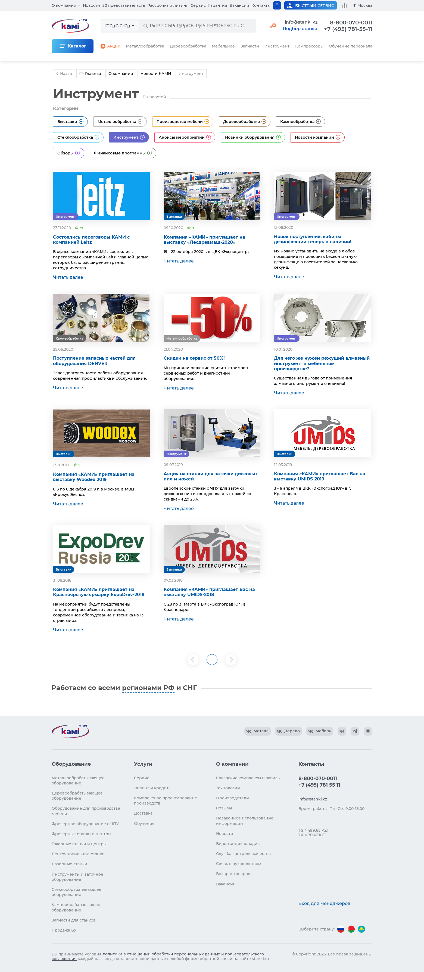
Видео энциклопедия (238, 843)
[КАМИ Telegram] (355, 731)
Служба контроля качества (243, 853)
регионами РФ (148, 688)
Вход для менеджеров (324, 903)
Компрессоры (309, 46)
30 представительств (123, 5)
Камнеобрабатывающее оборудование (76, 907)
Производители (232, 798)
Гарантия (217, 5)
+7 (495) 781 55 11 (319, 785)
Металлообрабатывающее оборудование (78, 780)
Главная (90, 73)
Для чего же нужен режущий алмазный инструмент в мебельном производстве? (322, 363)
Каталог (77, 46)
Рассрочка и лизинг (167, 5)
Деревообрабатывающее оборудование (77, 796)
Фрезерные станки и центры (81, 833)
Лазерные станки (69, 864)
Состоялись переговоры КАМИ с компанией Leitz (91, 240)
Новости (91, 5)
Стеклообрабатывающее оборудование (76, 892)
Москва (364, 5)
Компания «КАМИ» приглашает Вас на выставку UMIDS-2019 (319, 476)
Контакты (260, 5)
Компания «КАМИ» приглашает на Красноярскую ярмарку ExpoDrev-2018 (99, 592)
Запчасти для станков (74, 920)
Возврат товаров (233, 873)
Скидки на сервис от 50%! (194, 358)
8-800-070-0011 (351, 22)
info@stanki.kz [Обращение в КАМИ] (301, 22)
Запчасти (250, 46)
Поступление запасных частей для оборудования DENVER (94, 361)
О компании (64, 5)
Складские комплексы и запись (248, 777)
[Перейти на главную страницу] (70, 731)
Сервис (198, 5)
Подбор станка (300, 28)
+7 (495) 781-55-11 (348, 29)
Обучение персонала (350, 46)
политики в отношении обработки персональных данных (161, 954)
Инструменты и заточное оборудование (77, 877)
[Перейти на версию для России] (340, 929)
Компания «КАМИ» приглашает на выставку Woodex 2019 (94, 477)
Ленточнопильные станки (78, 853)
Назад (63, 73)
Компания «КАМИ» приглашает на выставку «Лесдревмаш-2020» (204, 240)
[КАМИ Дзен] (368, 731)
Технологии (228, 788)
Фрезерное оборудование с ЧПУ (85, 823)
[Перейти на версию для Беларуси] (351, 929)
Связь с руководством (238, 863)
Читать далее (68, 277)
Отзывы (224, 808)
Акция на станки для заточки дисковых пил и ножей (211, 476)
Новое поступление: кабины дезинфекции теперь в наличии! (312, 239)
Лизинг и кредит (151, 788)
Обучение (144, 823)
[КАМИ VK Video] (257, 731)
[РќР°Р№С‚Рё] (145, 25)
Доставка (143, 813)
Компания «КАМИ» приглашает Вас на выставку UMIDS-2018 (209, 592)
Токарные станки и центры (79, 843)
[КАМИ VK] (342, 731)
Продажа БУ (64, 930)
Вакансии (239, 5)
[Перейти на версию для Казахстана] (361, 929)
